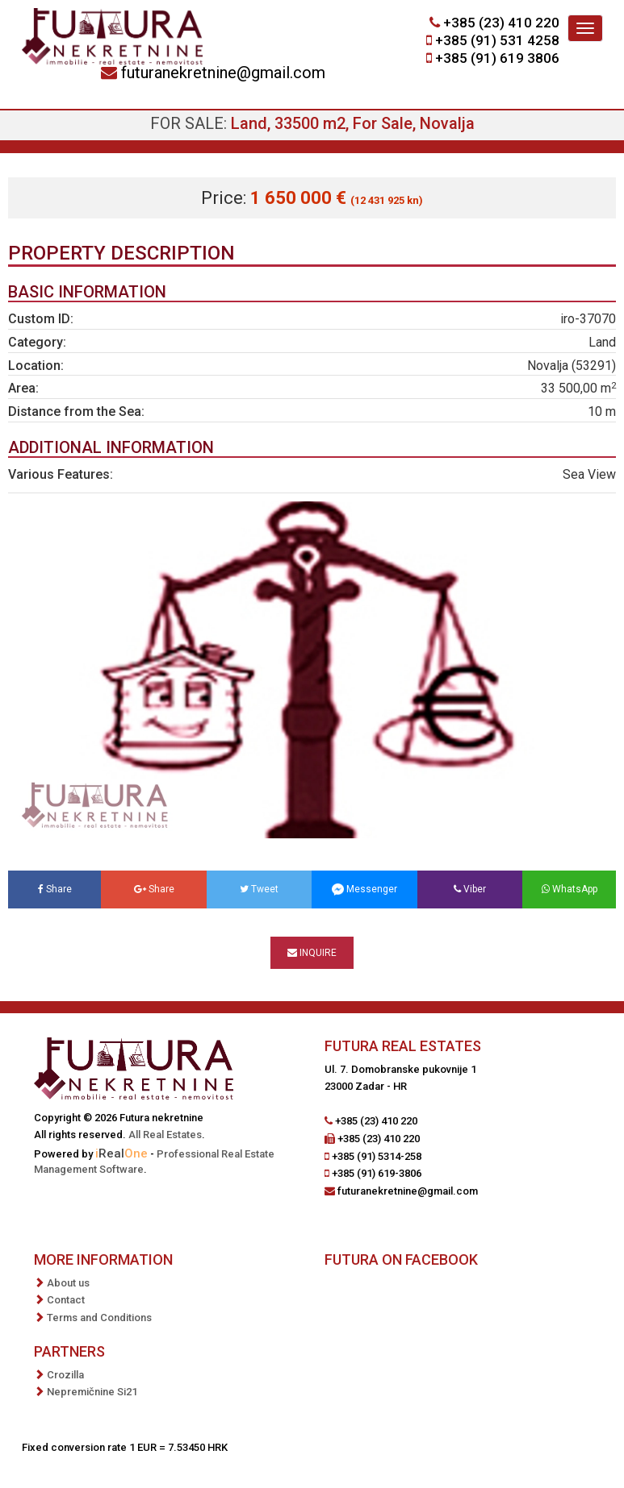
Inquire (312, 952)
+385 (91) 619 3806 (497, 58)
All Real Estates (165, 1134)
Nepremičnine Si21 (92, 1392)
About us (68, 1283)
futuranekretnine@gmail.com (223, 72)
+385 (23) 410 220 (501, 23)
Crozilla (65, 1375)
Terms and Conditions (99, 1317)
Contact (66, 1300)
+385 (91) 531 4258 (497, 40)
